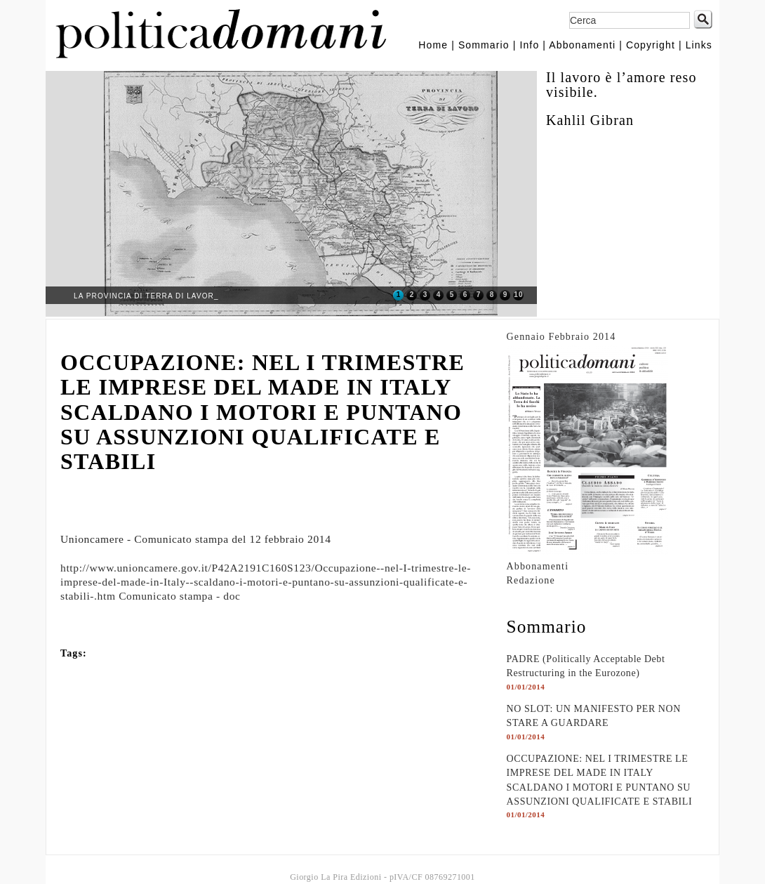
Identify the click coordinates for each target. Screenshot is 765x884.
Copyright (650, 45)
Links (699, 45)
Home (433, 45)
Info (529, 45)
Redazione (531, 580)
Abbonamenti (582, 45)
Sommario (484, 45)
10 (518, 294)
